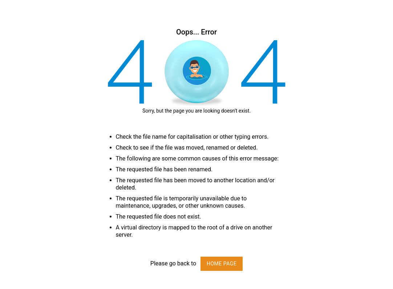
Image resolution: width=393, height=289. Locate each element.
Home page (221, 263)
